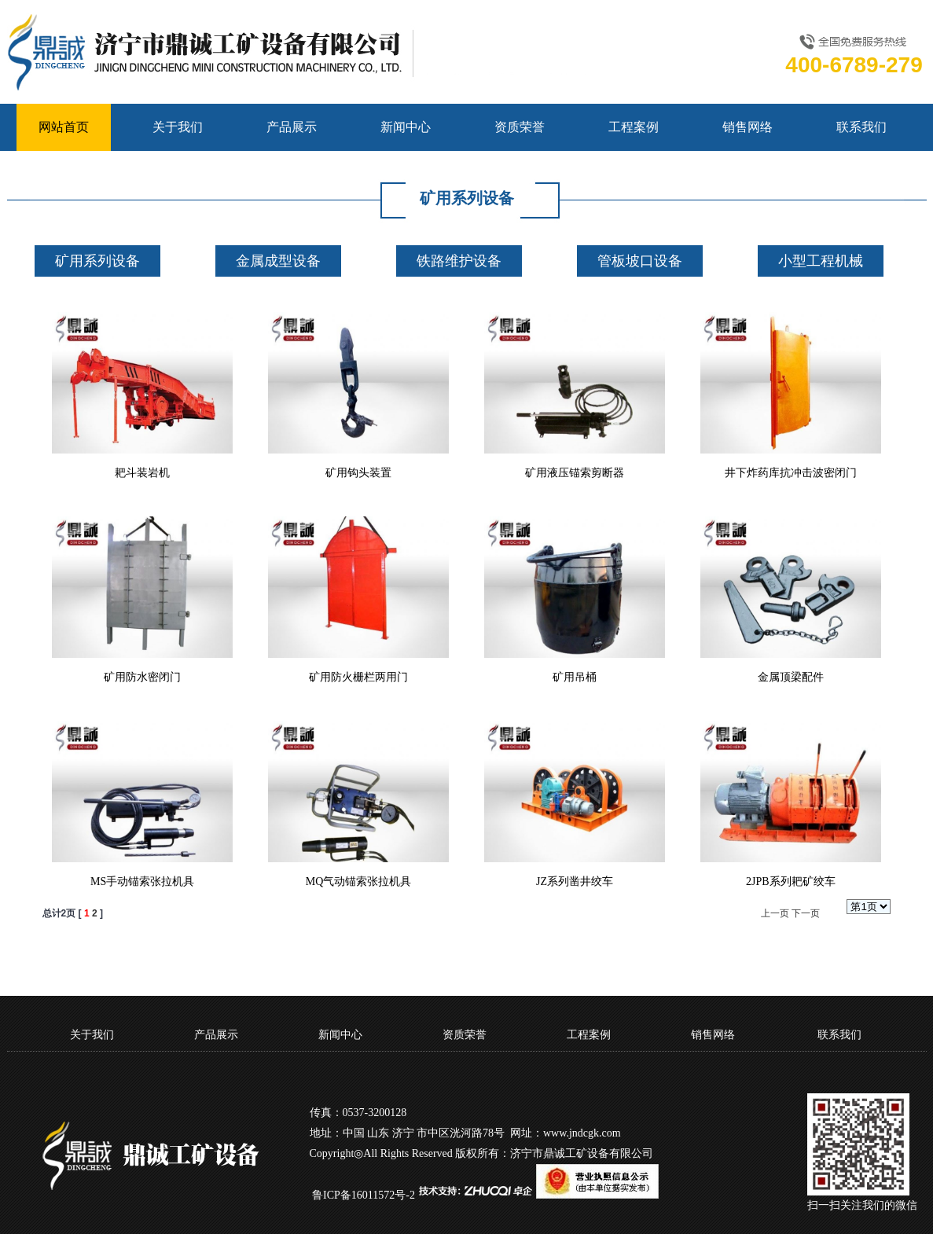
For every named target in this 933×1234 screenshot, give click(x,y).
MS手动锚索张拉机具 (142, 881)
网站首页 (64, 127)
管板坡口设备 (639, 261)
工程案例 (633, 127)
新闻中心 (405, 127)
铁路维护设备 (459, 261)
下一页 (806, 913)
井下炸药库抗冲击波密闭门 (791, 473)
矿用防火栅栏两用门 (358, 677)
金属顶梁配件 (791, 677)
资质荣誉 (519, 127)
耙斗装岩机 (142, 473)
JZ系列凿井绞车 (574, 881)
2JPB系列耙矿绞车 (791, 881)
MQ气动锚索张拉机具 (359, 881)
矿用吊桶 (575, 677)
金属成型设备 (278, 261)
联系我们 (861, 127)
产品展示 (291, 127)
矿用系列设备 (97, 261)
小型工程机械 (820, 261)
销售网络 (747, 127)
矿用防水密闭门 (142, 677)
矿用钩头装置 (358, 473)
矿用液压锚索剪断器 (574, 473)
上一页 (775, 913)
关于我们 (177, 127)
